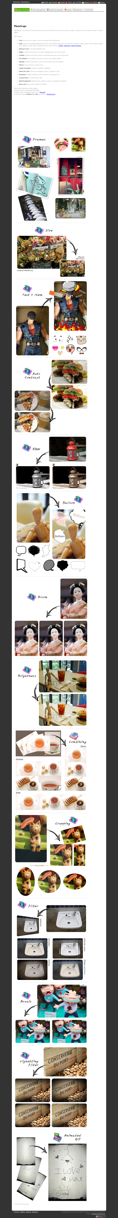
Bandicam (35, 1212)
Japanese (86, 2)
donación (42, 92)
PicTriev (16, 1212)
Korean (101, 2)
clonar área (67, 45)
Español (61, 2)
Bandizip (28, 1212)
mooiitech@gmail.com (98, 1214)
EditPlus (22, 1212)
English (45, 2)
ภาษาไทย (77, 2)
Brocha (61, 45)
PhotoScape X (25, 2)
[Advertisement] (59, 18)
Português (53, 2)
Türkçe (69, 2)
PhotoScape (16, 2)
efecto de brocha (76, 45)
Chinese (93, 2)
